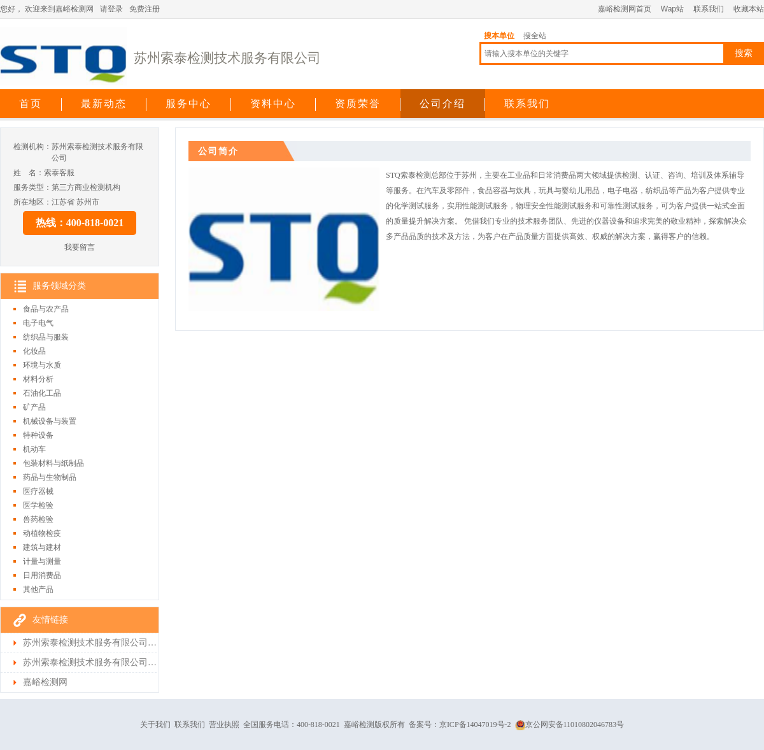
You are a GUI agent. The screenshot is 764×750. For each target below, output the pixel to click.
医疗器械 (38, 491)
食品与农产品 (46, 309)
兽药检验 (38, 519)
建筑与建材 (42, 547)
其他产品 (38, 589)
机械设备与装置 (49, 421)
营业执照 (224, 724)
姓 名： (28, 172)
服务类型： (32, 187)
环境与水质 (42, 365)
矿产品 (34, 407)
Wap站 (672, 8)
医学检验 (38, 505)
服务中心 (188, 103)
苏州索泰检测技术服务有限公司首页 (90, 642)
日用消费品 (42, 575)
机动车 (34, 449)
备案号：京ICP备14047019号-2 (460, 724)
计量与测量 (42, 561)
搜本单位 (499, 35)
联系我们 (708, 8)
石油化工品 (42, 393)
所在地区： (32, 202)
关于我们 (155, 724)
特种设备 (38, 435)
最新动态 (104, 103)
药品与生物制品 (49, 477)
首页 (30, 103)
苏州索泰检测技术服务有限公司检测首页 (90, 662)
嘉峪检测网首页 (624, 8)
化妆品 (34, 351)
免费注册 (144, 8)
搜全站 (534, 35)
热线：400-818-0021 (80, 222)
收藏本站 (748, 8)
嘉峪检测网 (45, 682)
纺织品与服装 (46, 337)
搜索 (744, 53)
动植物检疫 (42, 533)
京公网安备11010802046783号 (570, 724)
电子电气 (38, 323)
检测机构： (32, 146)
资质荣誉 (358, 103)
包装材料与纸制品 (53, 463)
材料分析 (38, 379)
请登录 (111, 8)
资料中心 (273, 103)
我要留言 (79, 247)
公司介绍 (442, 103)
